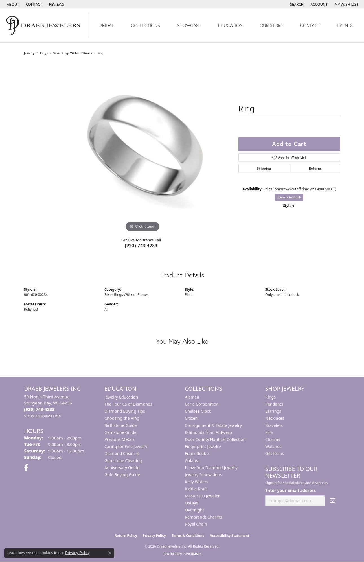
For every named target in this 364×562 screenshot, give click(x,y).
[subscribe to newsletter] (332, 500)
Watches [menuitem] (273, 446)
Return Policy (126, 535)
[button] (296, 4)
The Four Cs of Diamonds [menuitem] (128, 404)
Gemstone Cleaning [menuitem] (123, 460)
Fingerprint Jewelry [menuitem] (203, 446)
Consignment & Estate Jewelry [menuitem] (213, 425)
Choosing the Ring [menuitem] (121, 418)
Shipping (264, 168)
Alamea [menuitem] (192, 397)
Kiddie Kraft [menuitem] (196, 488)
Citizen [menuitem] (191, 418)
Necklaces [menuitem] (274, 418)
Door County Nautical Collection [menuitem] (215, 439)
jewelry (29, 53)
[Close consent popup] (109, 553)
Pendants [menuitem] (274, 404)
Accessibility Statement (229, 535)
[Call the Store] (39, 409)
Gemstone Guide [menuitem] (120, 432)
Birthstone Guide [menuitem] (120, 425)
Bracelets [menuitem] (274, 425)
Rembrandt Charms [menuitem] (203, 517)
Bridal (107, 25)
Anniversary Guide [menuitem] (121, 467)
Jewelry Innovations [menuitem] (203, 474)
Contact (310, 25)
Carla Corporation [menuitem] (202, 404)
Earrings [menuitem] (273, 411)
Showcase (189, 25)
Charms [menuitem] (272, 439)
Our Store (271, 25)
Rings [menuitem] (270, 397)
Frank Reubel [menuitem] (197, 453)
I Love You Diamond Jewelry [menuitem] (211, 467)
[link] (12, 4)
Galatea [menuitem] (192, 460)
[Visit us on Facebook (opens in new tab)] (26, 467)
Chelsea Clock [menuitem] (198, 411)
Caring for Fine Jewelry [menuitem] (125, 446)
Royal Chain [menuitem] (196, 524)
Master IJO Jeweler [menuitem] (202, 495)
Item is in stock (289, 197)
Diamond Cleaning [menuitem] (122, 453)
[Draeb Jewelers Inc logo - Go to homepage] (44, 25)
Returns (315, 168)
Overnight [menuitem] (194, 510)
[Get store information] (43, 416)
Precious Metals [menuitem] (119, 439)
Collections (145, 25)
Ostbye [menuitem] (191, 503)
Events (345, 25)
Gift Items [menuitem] (274, 453)
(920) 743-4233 (141, 245)
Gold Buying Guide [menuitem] (122, 474)
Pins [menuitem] (269, 432)
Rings (44, 53)
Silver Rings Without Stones (72, 53)
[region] (142, 148)
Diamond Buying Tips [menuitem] (124, 411)
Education (230, 25)
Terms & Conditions (188, 535)
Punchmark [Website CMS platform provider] (192, 554)
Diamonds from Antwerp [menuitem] (208, 432)
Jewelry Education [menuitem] (121, 397)
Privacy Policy (154, 535)
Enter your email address (290, 490)
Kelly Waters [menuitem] (196, 481)
